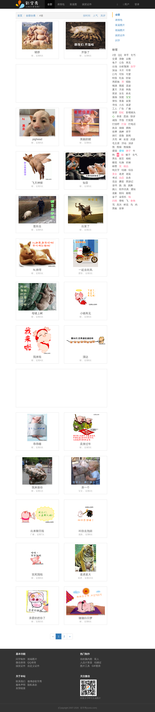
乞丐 (133, 55)
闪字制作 (20, 659)
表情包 (61, 4)
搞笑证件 (87, 4)
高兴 (119, 204)
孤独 (114, 97)
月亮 (114, 139)
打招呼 (115, 124)
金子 (114, 197)
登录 (137, 4)
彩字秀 (29, 4)
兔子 (114, 62)
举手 (126, 55)
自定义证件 (33, 666)
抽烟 (121, 127)
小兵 (121, 105)
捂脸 (121, 135)
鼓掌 (121, 208)
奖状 (114, 93)
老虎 (121, 174)
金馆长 (122, 197)
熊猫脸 (127, 147)
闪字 (117, 40)
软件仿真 (124, 189)
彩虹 (121, 112)
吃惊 (114, 78)
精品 (126, 166)
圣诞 (128, 85)
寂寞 (128, 101)
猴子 (128, 154)
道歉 (114, 193)
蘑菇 (121, 181)
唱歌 (128, 81)
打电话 (132, 124)
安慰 (121, 97)
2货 (114, 55)
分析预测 (124, 66)
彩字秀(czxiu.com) (88, 708)
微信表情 (20, 662)
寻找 (114, 105)
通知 (133, 189)
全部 (49, 4)
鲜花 (126, 204)
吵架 (128, 78)
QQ (120, 55)
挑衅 (121, 131)
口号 (114, 74)
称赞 (114, 166)
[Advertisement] (61, 96)
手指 (121, 120)
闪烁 (114, 200)
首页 (20, 15)
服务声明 (20, 684)
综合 (130, 170)
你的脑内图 (86, 659)
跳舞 (130, 185)
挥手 (128, 131)
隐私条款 (32, 684)
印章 (128, 70)
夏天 (114, 89)
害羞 (121, 101)
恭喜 (119, 116)
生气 (135, 154)
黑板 (114, 208)
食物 (132, 200)
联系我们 (20, 681)
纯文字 (115, 170)
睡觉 (114, 162)
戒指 (114, 120)
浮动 (124, 143)
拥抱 (128, 127)
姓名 (128, 93)
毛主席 (115, 143)
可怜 (121, 74)
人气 (95, 15)
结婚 (124, 170)
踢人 (114, 189)
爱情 (121, 150)
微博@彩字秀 (34, 681)
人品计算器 (86, 662)
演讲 (130, 143)
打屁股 (129, 120)
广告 (121, 108)
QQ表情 (31, 662)
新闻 (128, 135)
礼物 (121, 162)
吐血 (121, 78)
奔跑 (128, 89)
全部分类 (31, 15)
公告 (121, 62)
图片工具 (85, 666)
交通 (114, 58)
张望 (114, 112)
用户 (126, 4)
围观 (121, 85)
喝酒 (114, 85)
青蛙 (121, 200)
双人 (96, 659)
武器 (132, 139)
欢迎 (126, 139)
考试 (114, 177)
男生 (114, 158)
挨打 (114, 135)
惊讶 (132, 116)
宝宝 (128, 97)
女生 (121, 93)
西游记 (129, 181)
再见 (128, 62)
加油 (114, 70)
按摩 (114, 131)
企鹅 (128, 58)
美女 (114, 174)
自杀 (128, 177)
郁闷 (121, 193)
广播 (128, 108)
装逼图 (73, 4)
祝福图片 (120, 30)
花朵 (114, 181)
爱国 (114, 150)
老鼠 (128, 174)
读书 (114, 185)
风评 (103, 15)
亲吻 (121, 58)
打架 (124, 124)
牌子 (128, 150)
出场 (114, 66)
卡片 (121, 70)
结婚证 (97, 662)
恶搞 (126, 116)
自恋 (121, 177)
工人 (114, 108)
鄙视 (128, 193)
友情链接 (20, 688)
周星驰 (115, 81)
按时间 (86, 15)
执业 (114, 127)
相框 (128, 158)
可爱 (128, 74)
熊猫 (119, 147)
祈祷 (128, 162)
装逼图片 (120, 25)
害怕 (114, 101)
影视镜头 (131, 112)
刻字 (133, 66)
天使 (121, 89)
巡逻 (128, 105)
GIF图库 (96, 666)
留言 (121, 158)
